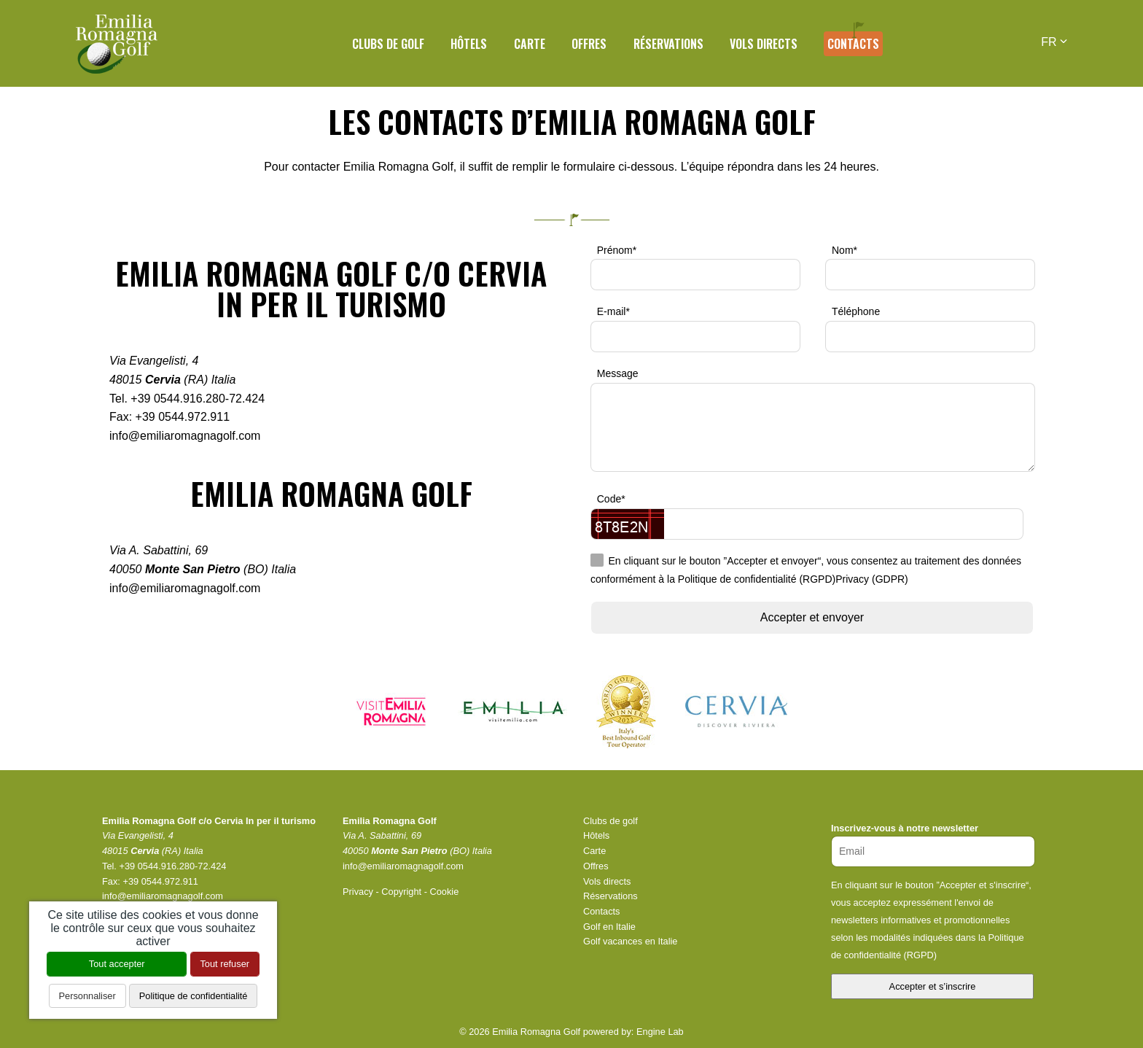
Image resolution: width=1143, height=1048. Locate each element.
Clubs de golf (388, 44)
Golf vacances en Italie (630, 941)
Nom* (844, 250)
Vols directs (763, 44)
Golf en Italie (609, 926)
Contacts (853, 44)
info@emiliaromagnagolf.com (184, 436)
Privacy (358, 891)
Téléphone (856, 311)
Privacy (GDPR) (871, 580)
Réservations (668, 44)
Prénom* (616, 250)
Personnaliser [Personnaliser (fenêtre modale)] (87, 995)
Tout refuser (224, 963)
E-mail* (613, 311)
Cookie (444, 891)
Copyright (401, 891)
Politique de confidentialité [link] (193, 995)
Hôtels (468, 44)
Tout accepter (117, 963)
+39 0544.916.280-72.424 (197, 398)
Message (618, 373)
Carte (529, 44)
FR (1054, 42)
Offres (589, 44)
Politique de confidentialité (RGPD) (756, 580)
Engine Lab (660, 1031)
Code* (611, 499)
